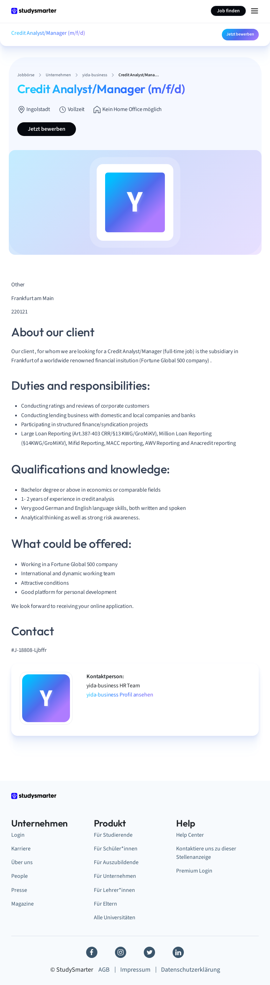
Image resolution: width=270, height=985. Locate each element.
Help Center (190, 835)
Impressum (135, 969)
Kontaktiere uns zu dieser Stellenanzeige (206, 853)
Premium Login (194, 871)
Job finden (228, 10)
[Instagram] (120, 952)
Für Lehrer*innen (114, 890)
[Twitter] (149, 952)
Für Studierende (113, 835)
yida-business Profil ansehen (119, 695)
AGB (104, 969)
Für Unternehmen (115, 876)
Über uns (22, 862)
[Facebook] (91, 952)
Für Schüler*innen (115, 849)
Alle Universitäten (114, 917)
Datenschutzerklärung (190, 969)
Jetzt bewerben (240, 34)
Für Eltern (105, 904)
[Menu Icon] (254, 11)
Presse (19, 890)
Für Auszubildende (116, 862)
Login (18, 835)
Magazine (22, 904)
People (19, 876)
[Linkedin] (178, 952)
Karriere (21, 849)
